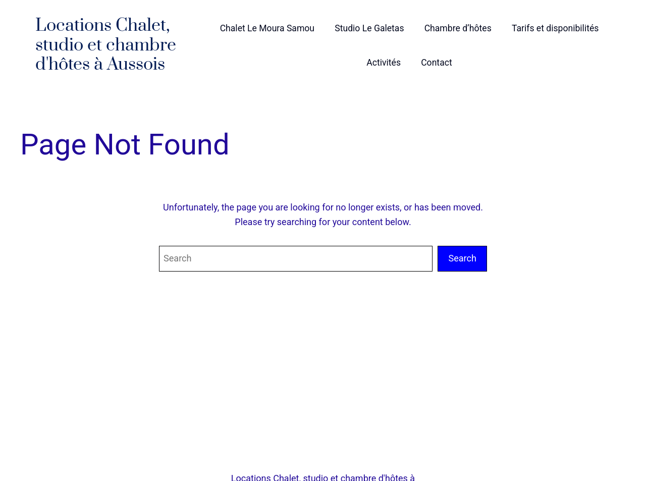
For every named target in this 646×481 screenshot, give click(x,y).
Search (462, 258)
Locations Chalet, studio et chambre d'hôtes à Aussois (105, 45)
